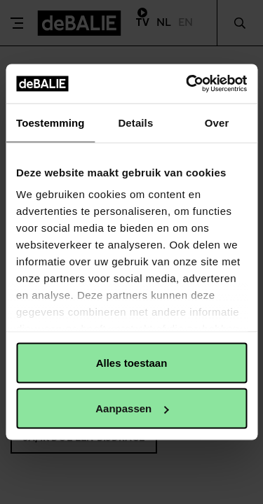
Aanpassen (131, 408)
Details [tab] (135, 122)
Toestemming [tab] (50, 122)
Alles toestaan (132, 362)
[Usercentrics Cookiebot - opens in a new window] (187, 84)
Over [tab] (217, 122)
